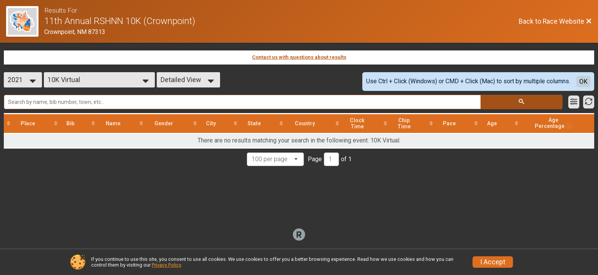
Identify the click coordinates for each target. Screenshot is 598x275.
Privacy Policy (166, 265)
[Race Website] (25, 21)
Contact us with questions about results (299, 57)
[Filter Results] (573, 101)
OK (583, 81)
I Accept (492, 262)
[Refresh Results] (588, 101)
